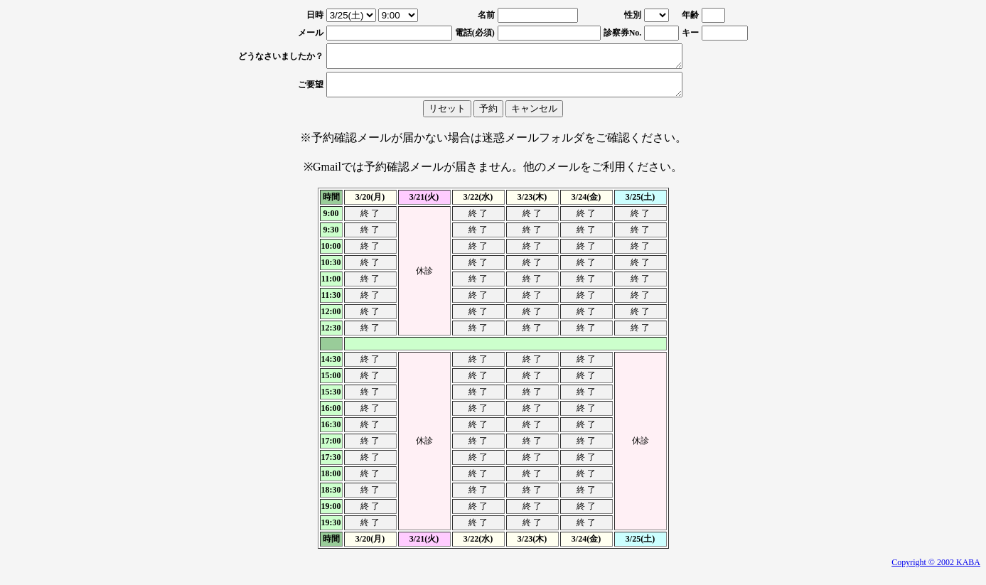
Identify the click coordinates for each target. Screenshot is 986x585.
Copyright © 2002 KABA (935, 571)
